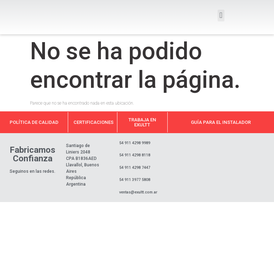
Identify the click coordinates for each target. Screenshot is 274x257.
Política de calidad (34, 122)
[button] (221, 15)
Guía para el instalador (221, 122)
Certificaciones (93, 122)
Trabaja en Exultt (142, 122)
